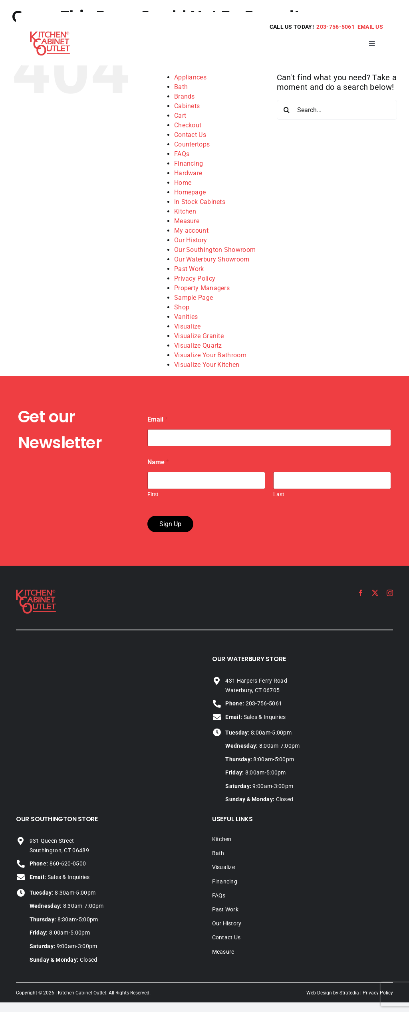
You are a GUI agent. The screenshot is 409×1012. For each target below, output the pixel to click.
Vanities (186, 317)
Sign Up (170, 524)
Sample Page (193, 297)
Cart (180, 115)
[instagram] (390, 593)
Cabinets (187, 106)
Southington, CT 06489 (59, 850)
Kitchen (185, 211)
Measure (186, 221)
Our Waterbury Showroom (212, 259)
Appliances (190, 77)
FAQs (181, 154)
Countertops (192, 144)
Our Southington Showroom (215, 249)
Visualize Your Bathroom (210, 355)
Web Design (319, 993)
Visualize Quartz (198, 345)
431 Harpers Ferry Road (256, 680)
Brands (184, 96)
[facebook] (360, 593)
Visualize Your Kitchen (207, 364)
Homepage (190, 192)
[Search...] (337, 110)
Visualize (187, 326)
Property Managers (202, 288)
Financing (188, 163)
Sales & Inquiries (255, 717)
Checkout (187, 125)
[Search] (287, 110)
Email (157, 419)
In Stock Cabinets (199, 202)
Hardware (188, 173)
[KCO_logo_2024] (36, 593)
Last (278, 494)
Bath (181, 87)
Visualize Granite (199, 336)
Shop (181, 307)
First (153, 494)
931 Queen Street (52, 841)
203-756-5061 (335, 27)
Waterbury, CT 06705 (252, 690)
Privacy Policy (194, 278)
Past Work (189, 269)
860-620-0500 (58, 863)
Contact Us (190, 135)
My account (191, 230)
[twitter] (375, 593)
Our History (190, 240)
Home (182, 182)
